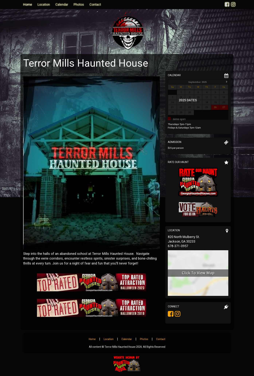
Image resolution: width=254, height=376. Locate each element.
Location (44, 4)
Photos (79, 4)
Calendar (61, 4)
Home (27, 4)
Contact (95, 4)
